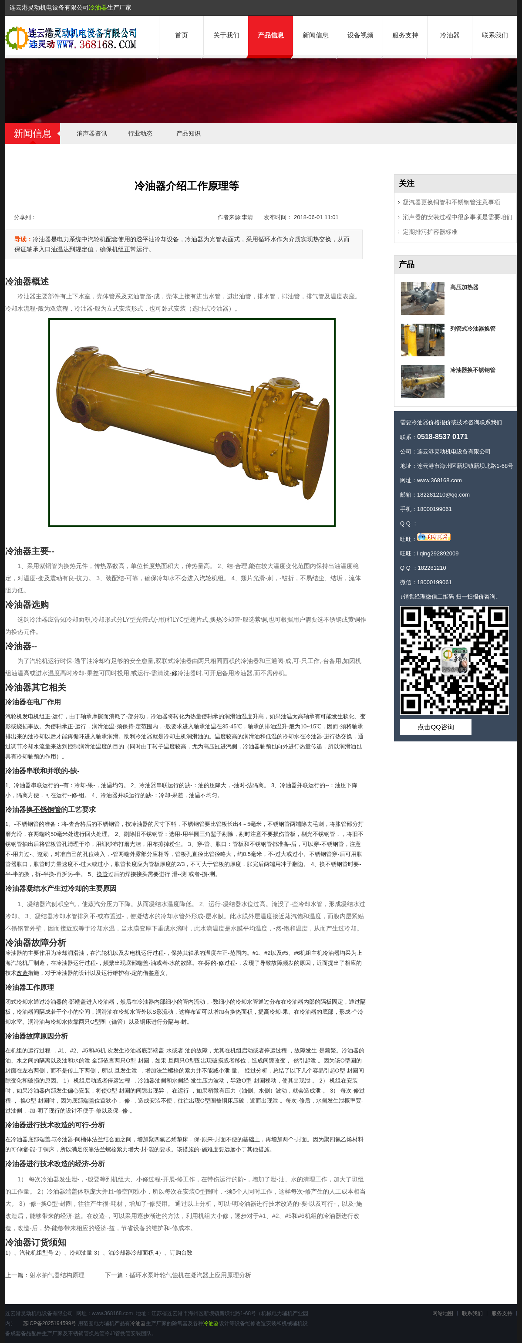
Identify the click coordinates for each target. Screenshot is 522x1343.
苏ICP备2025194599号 (50, 1323)
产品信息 (271, 35)
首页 (181, 35)
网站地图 (442, 1313)
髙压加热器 (464, 287)
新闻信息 (316, 35)
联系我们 (495, 35)
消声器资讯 (92, 133)
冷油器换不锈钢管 (472, 370)
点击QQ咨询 (436, 727)
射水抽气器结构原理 (57, 1275)
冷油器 (98, 7)
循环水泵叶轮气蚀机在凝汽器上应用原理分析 (190, 1275)
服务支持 (405, 35)
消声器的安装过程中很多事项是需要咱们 (457, 216)
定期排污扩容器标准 (430, 231)
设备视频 (360, 35)
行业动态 (140, 133)
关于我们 (226, 35)
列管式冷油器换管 (472, 328)
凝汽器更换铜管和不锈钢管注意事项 (451, 202)
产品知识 (188, 133)
